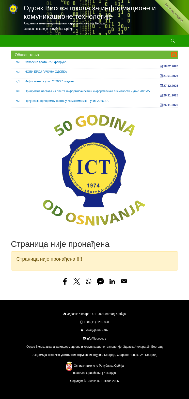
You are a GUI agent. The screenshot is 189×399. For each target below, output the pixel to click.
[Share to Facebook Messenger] (100, 281)
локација (110, 373)
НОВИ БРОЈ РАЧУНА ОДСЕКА (46, 71)
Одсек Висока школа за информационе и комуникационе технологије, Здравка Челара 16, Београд (94, 346)
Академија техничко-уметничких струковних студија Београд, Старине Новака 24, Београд (94, 355)
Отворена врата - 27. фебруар (45, 62)
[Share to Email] (124, 281)
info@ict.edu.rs (96, 338)
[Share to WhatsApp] (89, 281)
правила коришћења (87, 373)
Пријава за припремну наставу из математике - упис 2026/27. (67, 101)
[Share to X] (77, 281)
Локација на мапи (94, 330)
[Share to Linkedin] (112, 281)
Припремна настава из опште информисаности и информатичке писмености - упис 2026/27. (88, 91)
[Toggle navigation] (15, 41)
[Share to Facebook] (65, 281)
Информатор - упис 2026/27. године (49, 81)
